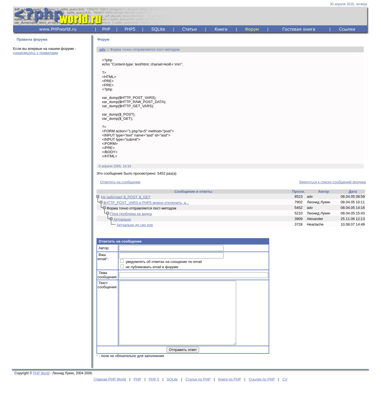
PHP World (41, 386)
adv (102, 49)
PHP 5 (154, 392)
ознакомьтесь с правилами (35, 53)
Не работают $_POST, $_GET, (126, 197)
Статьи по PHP (198, 392)
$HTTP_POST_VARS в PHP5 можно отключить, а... (146, 203)
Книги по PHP (229, 392)
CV (285, 392)
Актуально (122, 219)
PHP (137, 392)
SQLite (172, 392)
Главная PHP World (109, 392)
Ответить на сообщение (120, 182)
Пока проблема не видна (131, 214)
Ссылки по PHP (262, 392)
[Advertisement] (50, 146)
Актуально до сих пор (135, 225)
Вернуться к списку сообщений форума (333, 182)
